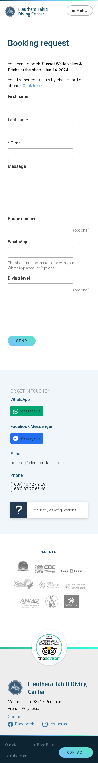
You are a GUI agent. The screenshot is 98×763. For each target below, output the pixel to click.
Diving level (19, 278)
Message (17, 166)
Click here (32, 85)
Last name (18, 120)
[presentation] (47, 315)
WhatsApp (17, 241)
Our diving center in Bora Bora (29, 745)
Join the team (16, 756)
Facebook (24, 724)
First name (18, 96)
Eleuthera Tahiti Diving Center (26, 11)
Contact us (18, 717)
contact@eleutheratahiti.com (37, 462)
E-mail (15, 143)
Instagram (59, 724)
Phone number (22, 218)
